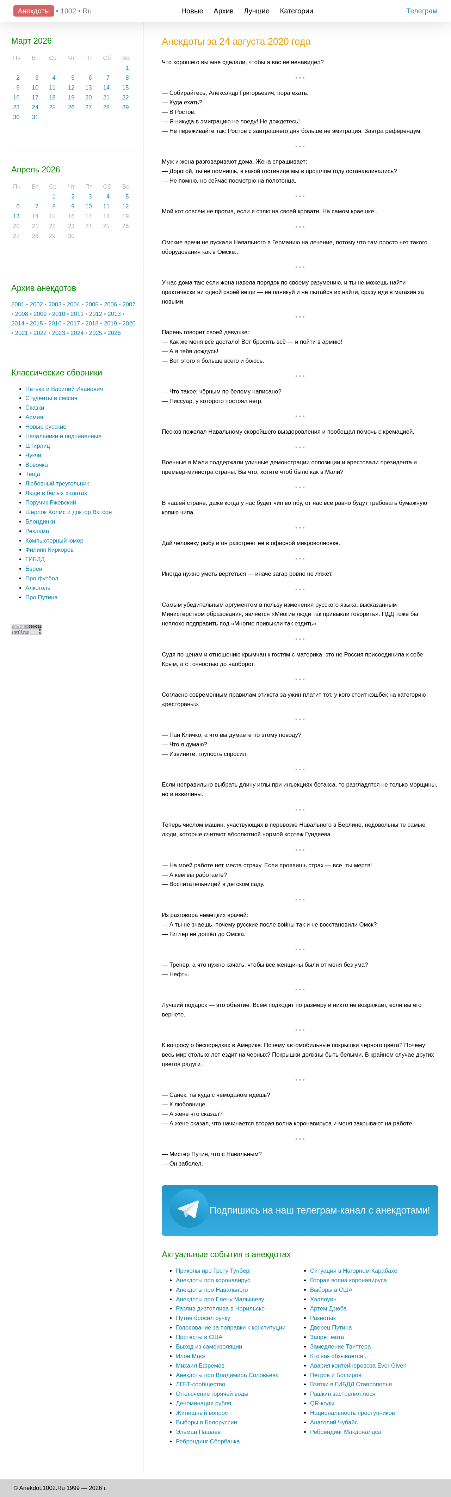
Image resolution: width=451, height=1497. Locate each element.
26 (71, 107)
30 (16, 117)
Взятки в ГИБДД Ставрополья (351, 1384)
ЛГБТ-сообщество (200, 1384)
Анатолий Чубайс (334, 1422)
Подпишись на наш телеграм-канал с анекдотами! (320, 1210)
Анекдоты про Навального (212, 1290)
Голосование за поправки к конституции (230, 1327)
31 (35, 117)
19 (71, 97)
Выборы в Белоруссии (206, 1422)
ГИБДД (35, 559)
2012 (95, 314)
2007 (128, 304)
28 (106, 107)
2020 (128, 323)
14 (106, 87)
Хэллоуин (323, 1299)
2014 (17, 323)
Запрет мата (327, 1337)
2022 (40, 333)
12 (71, 87)
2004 (73, 304)
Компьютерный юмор (54, 540)
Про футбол (41, 578)
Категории (297, 11)
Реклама (37, 531)
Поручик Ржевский (50, 502)
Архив (223, 11)
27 (88, 107)
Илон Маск (191, 1356)
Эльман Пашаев (198, 1432)
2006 (110, 304)
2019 (110, 323)
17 (35, 97)
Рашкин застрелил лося (343, 1394)
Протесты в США (199, 1337)
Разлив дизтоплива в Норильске (220, 1308)
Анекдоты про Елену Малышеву (220, 1299)
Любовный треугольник (57, 483)
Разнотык (323, 1318)
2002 (36, 304)
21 (106, 97)
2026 (114, 333)
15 (125, 87)
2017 (73, 323)
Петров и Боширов (336, 1375)
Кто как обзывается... (339, 1356)
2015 (36, 323)
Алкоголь (37, 588)
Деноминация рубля (203, 1403)
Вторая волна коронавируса (348, 1280)
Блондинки (40, 521)
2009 (40, 314)
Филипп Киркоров (49, 549)
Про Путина (41, 597)
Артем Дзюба (328, 1308)
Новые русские (46, 426)
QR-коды (322, 1403)
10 (35, 87)
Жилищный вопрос (202, 1413)
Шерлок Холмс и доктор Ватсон (68, 512)
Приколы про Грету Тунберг (214, 1270)
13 (88, 87)
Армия (34, 417)
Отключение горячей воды (212, 1394)
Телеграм (421, 11)
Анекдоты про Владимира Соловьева (227, 1375)
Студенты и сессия (51, 398)
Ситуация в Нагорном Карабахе (353, 1270)
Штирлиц (37, 445)
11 (52, 87)
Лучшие (257, 11)
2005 (91, 304)
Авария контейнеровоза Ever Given (358, 1365)
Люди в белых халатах (56, 493)
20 (88, 97)
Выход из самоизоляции (209, 1346)
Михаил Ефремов (200, 1365)
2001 (17, 304)
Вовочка (36, 465)
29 (125, 107)
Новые (192, 11)
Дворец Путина (331, 1327)
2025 (95, 333)
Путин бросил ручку (203, 1318)
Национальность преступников (352, 1413)
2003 (54, 304)
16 (16, 97)
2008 (21, 314)
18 (52, 97)
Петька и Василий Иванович (64, 389)
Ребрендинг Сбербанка (208, 1441)
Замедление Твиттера (340, 1346)
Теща (32, 474)
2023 (58, 333)
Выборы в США (331, 1290)
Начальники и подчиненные (63, 436)
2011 (77, 314)
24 (35, 107)
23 (16, 107)
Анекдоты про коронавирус (213, 1280)
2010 (58, 314)
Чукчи (33, 455)
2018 (91, 323)
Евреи (33, 569)
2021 (21, 333)
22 (125, 97)
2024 (77, 333)
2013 (114, 314)
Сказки (34, 407)
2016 (54, 323)
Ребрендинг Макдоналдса (345, 1432)
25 (52, 107)
